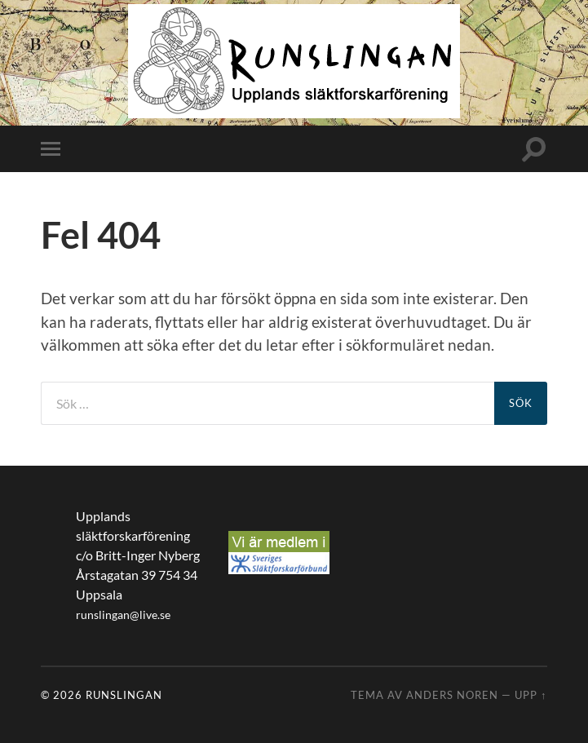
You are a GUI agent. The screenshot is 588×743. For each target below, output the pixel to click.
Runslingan (124, 694)
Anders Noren (452, 694)
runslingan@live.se (123, 614)
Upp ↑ (530, 694)
